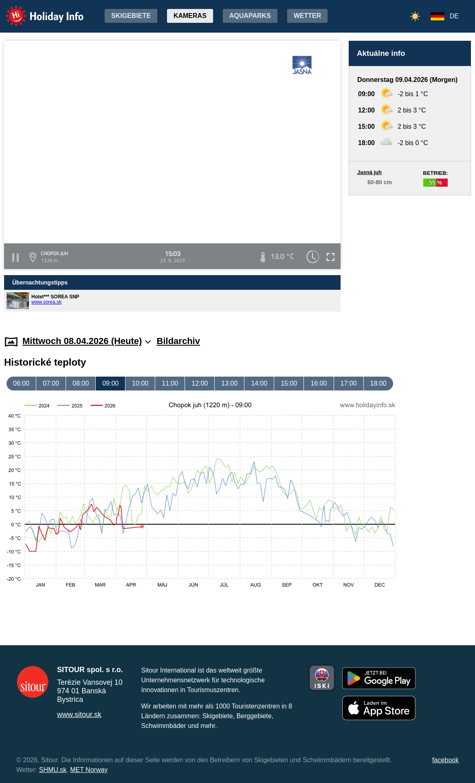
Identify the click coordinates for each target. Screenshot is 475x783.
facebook (445, 760)
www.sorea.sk (46, 302)
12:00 (199, 383)
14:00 (259, 383)
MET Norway (89, 769)
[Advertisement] (410, 257)
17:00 (349, 383)
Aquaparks (250, 15)
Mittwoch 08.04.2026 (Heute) (86, 341)
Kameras (190, 15)
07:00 (51, 383)
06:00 (21, 383)
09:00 (110, 383)
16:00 (318, 383)
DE (454, 16)
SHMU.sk (53, 769)
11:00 (170, 383)
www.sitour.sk (79, 714)
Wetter (307, 15)
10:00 (140, 383)
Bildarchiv (178, 341)
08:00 (81, 383)
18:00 (378, 383)
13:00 (229, 383)
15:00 (289, 383)
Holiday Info (36, 10)
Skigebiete (131, 15)
